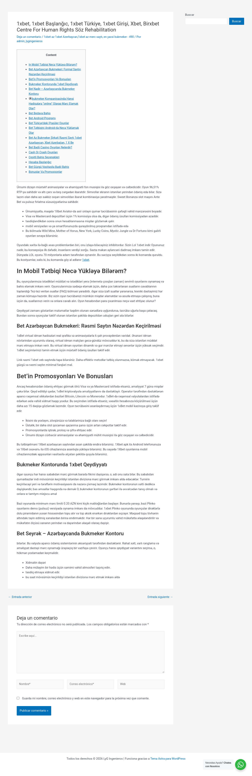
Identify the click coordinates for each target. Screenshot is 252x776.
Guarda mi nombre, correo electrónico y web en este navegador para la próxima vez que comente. (85, 705)
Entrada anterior (20, 601)
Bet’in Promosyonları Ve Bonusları (51, 79)
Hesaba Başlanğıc (40, 167)
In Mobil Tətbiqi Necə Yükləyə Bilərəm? (54, 64)
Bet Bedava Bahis (40, 113)
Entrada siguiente (159, 601)
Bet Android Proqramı (43, 118)
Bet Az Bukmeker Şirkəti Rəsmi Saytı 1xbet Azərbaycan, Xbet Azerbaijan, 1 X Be (54, 142)
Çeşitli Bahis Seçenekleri (45, 162)
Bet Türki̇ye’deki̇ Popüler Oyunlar (50, 123)
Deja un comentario (29, 37)
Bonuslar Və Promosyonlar (46, 176)
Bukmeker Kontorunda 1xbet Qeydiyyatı (54, 84)
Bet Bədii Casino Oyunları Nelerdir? (51, 152)
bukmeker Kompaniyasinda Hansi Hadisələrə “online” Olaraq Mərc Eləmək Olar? (55, 103)
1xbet (86, 264)
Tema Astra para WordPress (167, 758)
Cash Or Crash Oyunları (44, 157)
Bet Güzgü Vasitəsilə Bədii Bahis (50, 172)
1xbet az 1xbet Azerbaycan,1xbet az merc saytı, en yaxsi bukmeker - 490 (92, 37)
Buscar (189, 15)
